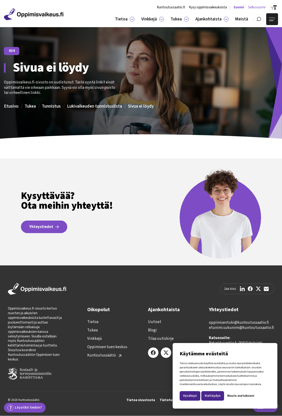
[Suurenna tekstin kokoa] (273, 7)
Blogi (152, 330)
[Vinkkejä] (161, 19)
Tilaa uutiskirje (161, 338)
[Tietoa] (132, 19)
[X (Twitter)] (166, 352)
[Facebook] (153, 352)
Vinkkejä (94, 338)
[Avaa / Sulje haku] (259, 19)
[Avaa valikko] (272, 19)
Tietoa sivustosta (140, 400)
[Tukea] (186, 19)
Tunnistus (51, 106)
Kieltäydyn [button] (213, 395)
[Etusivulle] (33, 14)
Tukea (30, 106)
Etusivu (11, 106)
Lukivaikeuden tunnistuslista (94, 106)
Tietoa (92, 322)
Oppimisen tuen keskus (107, 347)
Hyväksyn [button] (190, 395)
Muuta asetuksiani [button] (240, 395)
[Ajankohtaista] (226, 19)
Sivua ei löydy (141, 106)
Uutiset (154, 322)
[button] (124, 19)
